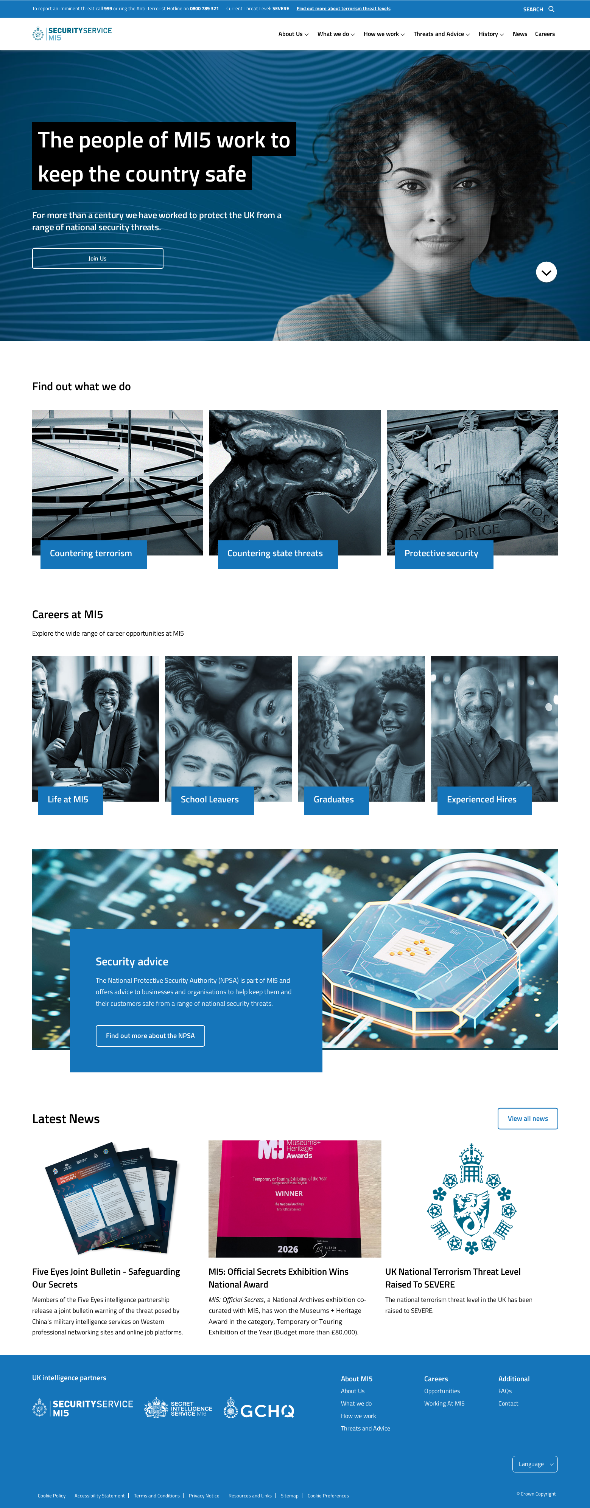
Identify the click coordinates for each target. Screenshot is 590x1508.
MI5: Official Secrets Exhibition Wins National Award (279, 1277)
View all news (528, 1118)
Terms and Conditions (157, 1495)
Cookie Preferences (328, 1495)
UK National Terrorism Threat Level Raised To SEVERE (453, 1277)
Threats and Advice (439, 33)
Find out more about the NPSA (150, 1035)
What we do (333, 33)
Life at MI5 (68, 799)
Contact (508, 1403)
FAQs (505, 1390)
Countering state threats (275, 553)
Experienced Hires (482, 799)
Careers (545, 33)
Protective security (441, 553)
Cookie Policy (51, 1495)
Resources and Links (250, 1495)
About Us (291, 33)
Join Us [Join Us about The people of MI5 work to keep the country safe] (94, 258)
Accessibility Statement (100, 1495)
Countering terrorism (91, 553)
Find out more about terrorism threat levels (344, 8)
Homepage (72, 33)
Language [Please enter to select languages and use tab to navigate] (531, 1463)
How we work (381, 33)
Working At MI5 (444, 1403)
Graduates (334, 799)
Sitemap (290, 1495)
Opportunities (442, 1390)
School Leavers (210, 799)
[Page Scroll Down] (546, 272)
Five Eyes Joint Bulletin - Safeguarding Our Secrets (106, 1277)
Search (533, 9)
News (520, 33)
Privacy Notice (204, 1495)
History (488, 33)
